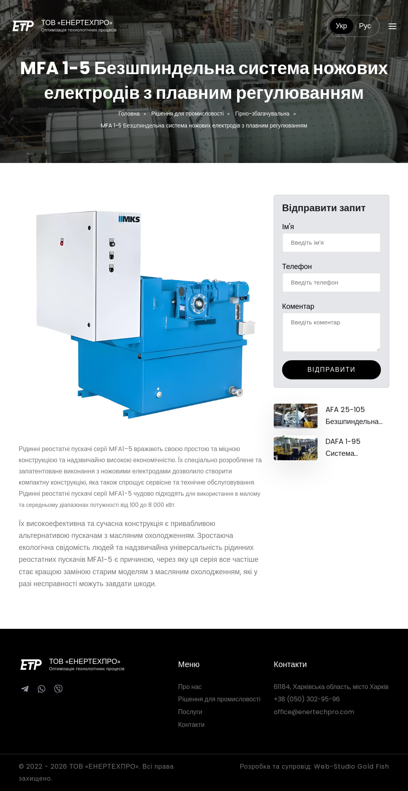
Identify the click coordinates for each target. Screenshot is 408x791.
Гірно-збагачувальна (262, 114)
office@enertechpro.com (314, 711)
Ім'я (288, 227)
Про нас (190, 686)
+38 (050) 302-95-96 (307, 699)
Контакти (191, 724)
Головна (128, 114)
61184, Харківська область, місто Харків (331, 686)
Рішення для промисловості (187, 114)
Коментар (298, 306)
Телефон (297, 266)
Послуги (190, 711)
